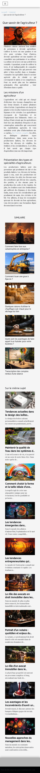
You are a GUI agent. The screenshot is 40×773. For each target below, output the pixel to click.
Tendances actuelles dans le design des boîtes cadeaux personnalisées (19, 414)
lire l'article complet (20, 133)
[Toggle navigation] (5, 3)
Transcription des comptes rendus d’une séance (16, 372)
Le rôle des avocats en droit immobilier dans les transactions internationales (19, 599)
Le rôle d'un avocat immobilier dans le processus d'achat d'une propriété (18, 670)
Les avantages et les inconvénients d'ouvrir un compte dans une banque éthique (19, 706)
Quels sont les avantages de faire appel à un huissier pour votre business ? (19, 341)
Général (12, 12)
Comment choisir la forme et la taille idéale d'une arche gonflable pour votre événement (19, 488)
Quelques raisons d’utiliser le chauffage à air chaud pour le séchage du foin (18, 308)
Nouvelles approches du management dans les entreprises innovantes (18, 741)
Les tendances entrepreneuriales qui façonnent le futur (17, 561)
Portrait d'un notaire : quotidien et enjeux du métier (17, 633)
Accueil (4, 12)
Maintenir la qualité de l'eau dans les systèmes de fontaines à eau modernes (20, 450)
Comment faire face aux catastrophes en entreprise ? (17, 247)
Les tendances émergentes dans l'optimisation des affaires (19, 525)
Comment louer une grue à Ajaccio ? (17, 277)
